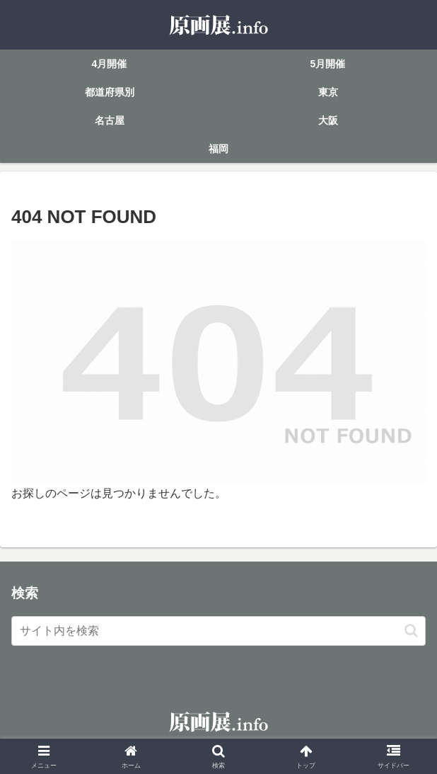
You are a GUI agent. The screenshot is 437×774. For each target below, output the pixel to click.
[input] (218, 631)
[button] (411, 630)
